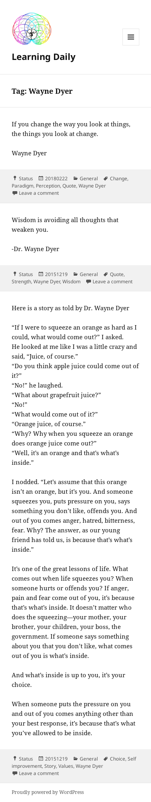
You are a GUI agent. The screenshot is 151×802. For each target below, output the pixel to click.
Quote (69, 185)
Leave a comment (39, 193)
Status (26, 178)
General (89, 178)
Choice (117, 758)
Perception (48, 185)
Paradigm (22, 185)
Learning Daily (44, 56)
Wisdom (71, 281)
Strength (21, 281)
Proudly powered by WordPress (48, 792)
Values (65, 766)
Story (50, 766)
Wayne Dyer (92, 185)
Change (118, 178)
